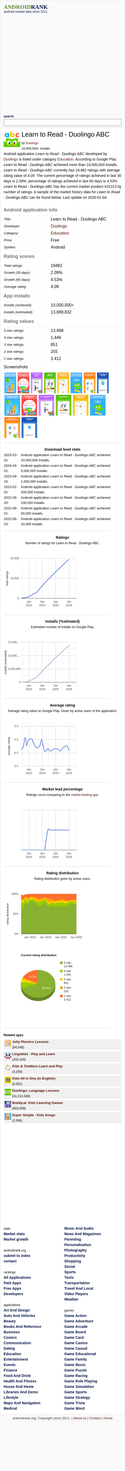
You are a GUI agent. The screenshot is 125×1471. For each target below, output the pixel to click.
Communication (17, 1343)
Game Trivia (74, 1403)
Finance (10, 1370)
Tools (69, 1277)
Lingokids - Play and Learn (33, 1054)
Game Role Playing (80, 1381)
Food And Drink (17, 1376)
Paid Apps (12, 1283)
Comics (10, 1337)
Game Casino (75, 1343)
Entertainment (16, 1359)
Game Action (75, 1316)
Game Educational (80, 1354)
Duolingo (32, 143)
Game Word (74, 1408)
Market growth (16, 1239)
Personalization (77, 1245)
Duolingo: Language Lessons (35, 1091)
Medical (10, 1408)
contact (10, 1261)
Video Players (76, 1294)
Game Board (75, 1332)
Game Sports (75, 1392)
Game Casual (75, 1348)
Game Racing (75, 1376)
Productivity (74, 1256)
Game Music (75, 1365)
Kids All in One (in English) (33, 1078)
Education (65, 159)
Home (108, 1418)
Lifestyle (11, 1397)
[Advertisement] (48, 62)
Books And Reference (22, 1326)
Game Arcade (76, 1326)
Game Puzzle (75, 1370)
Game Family (75, 1359)
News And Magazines (82, 1234)
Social (69, 1266)
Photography (75, 1250)
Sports (70, 1272)
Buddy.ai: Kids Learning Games (37, 1103)
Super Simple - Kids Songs (33, 1115)
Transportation (77, 1283)
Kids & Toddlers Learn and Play (37, 1066)
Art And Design (17, 1310)
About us (79, 1418)
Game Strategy (77, 1397)
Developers (13, 1294)
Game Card (74, 1337)
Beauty (10, 1321)
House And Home (19, 1387)
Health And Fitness (20, 1381)
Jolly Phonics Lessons (30, 1042)
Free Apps (12, 1288)
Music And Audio (79, 1228)
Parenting (72, 1239)
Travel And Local (78, 1288)
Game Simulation (79, 1387)
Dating (9, 1348)
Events (10, 1365)
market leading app (84, 795)
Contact (95, 1418)
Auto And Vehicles (19, 1316)
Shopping (72, 1261)
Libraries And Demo (21, 1392)
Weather (71, 1299)
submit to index (17, 1256)
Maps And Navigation (22, 1403)
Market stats (14, 1234)
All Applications (17, 1277)
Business (12, 1332)
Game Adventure (78, 1321)
